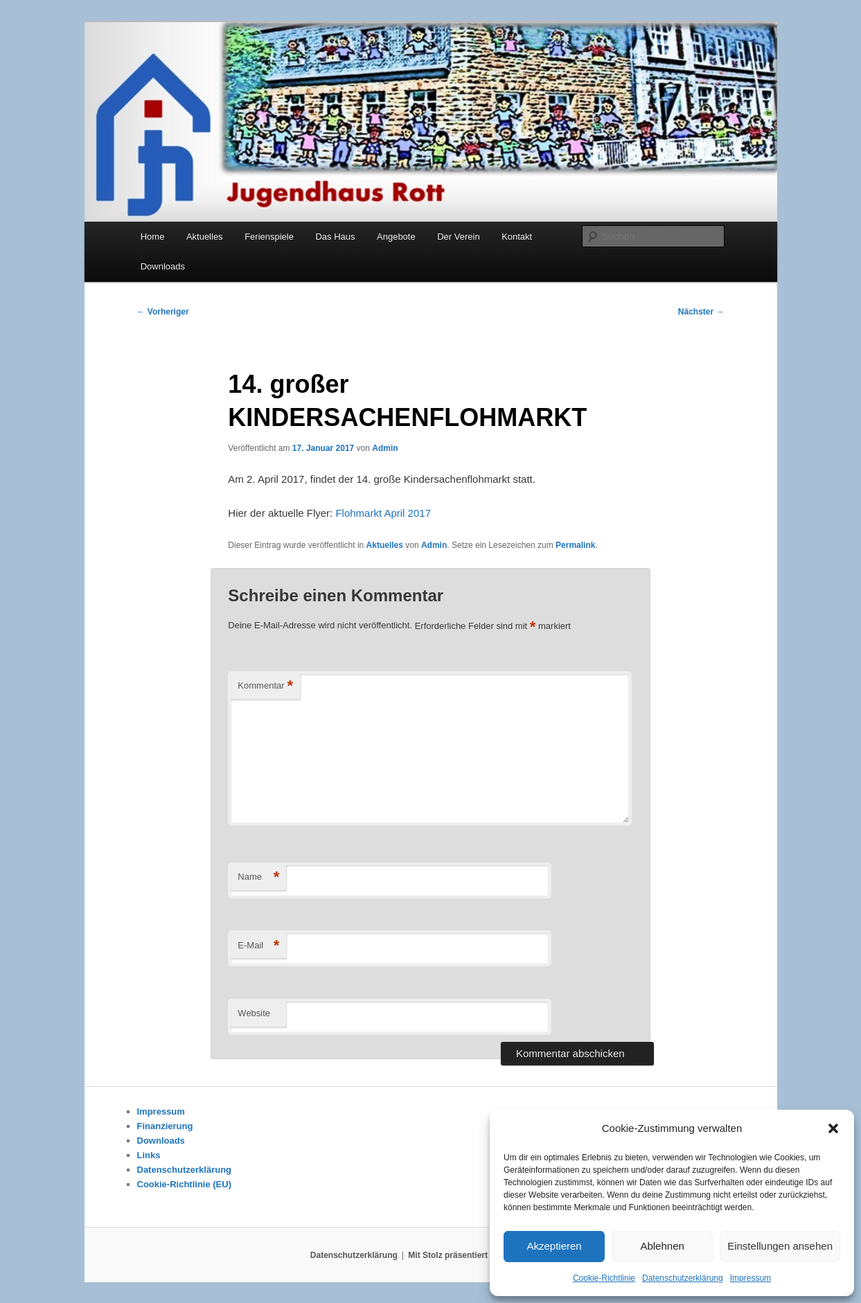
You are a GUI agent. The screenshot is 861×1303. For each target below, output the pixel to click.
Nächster (701, 312)
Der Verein (458, 236)
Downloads (163, 266)
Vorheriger (163, 312)
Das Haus (335, 236)
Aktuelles (204, 236)
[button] (833, 1128)
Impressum (750, 1278)
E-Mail (258, 946)
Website (254, 1013)
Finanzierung (165, 1126)
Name (258, 877)
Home (153, 236)
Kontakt (516, 236)
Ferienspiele (269, 236)
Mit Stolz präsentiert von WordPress (479, 1255)
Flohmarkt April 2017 (383, 513)
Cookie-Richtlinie (604, 1278)
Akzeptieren (553, 1246)
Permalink (575, 545)
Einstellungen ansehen (780, 1246)
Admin (385, 448)
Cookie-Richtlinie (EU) (184, 1184)
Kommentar (265, 686)
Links (149, 1155)
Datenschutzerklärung (682, 1278)
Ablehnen (662, 1246)
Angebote (396, 236)
